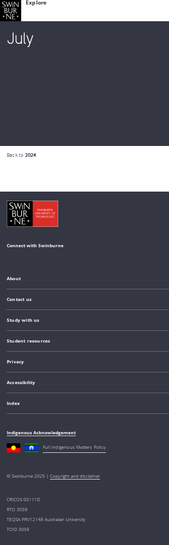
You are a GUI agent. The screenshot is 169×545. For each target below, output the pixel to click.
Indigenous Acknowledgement (41, 432)
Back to (21, 155)
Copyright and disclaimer (75, 476)
